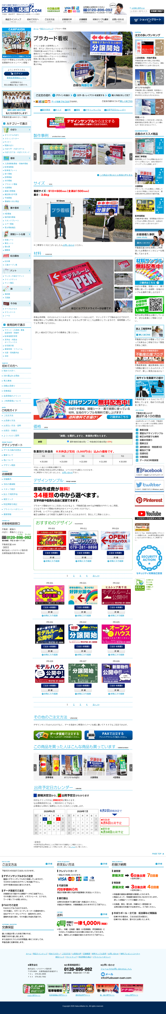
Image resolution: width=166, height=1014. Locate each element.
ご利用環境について (12, 401)
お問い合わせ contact (118, 20)
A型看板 (8, 214)
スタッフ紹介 (9, 489)
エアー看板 (9, 224)
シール (7, 316)
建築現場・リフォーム (14, 349)
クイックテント (11, 279)
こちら (73, 847)
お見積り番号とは (138, 8)
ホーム (36, 29)
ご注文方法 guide (49, 20)
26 (58, 830)
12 (58, 823)
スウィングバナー (12, 139)
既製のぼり (9, 145)
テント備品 (9, 283)
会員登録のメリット (12, 396)
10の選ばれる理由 (11, 376)
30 (45, 833)
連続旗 (7, 294)
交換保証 (7, 391)
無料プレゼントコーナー (130, 954)
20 (63, 826)
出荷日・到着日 (10, 430)
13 (63, 823)
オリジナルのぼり (143, 87)
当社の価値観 (9, 484)
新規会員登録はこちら (16, 78)
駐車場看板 (140, 216)
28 (36, 833)
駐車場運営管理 (11, 336)
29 (40, 833)
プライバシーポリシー (13, 509)
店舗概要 (86, 954)
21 (36, 830)
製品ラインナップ (46, 29)
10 (49, 823)
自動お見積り (9, 386)
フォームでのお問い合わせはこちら (116, 969)
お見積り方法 (9, 420)
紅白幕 (7, 261)
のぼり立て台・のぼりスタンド (17, 152)
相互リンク (8, 499)
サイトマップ (71, 957)
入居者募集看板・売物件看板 (16, 164)
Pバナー (8, 142)
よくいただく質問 (11, 435)
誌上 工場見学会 (11, 494)
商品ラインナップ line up (13, 20)
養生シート (9, 243)
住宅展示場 (9, 346)
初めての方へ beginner (32, 20)
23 (45, 830)
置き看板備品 (10, 227)
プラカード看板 (11, 184)
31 (92, 833)
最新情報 (7, 514)
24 (49, 830)
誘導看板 (8, 177)
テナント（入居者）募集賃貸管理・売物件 (14, 331)
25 (54, 830)
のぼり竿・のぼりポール (14, 149)
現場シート (140, 117)
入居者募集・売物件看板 (145, 58)
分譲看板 (139, 186)
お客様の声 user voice (66, 20)
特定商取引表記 (10, 504)
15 (40, 826)
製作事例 (46, 110)
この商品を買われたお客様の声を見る (116, 175)
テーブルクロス (11, 309)
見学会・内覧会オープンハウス (11, 341)
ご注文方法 (8, 415)
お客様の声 (76, 954)
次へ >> (96, 576)
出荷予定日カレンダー (116, 110)
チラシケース (10, 312)
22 (40, 830)
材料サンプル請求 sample (100, 20)
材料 (69, 110)
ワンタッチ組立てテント (14, 276)
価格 (78, 110)
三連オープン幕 (11, 265)
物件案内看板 (10, 217)
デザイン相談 (9, 465)
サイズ (58, 110)
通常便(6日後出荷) (78, 442)
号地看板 (8, 198)
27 (63, 830)
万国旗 (7, 298)
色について (8, 460)
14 (36, 826)
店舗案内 (7, 479)
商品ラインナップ (40, 954)
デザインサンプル (93, 110)
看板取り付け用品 (12, 201)
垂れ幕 (7, 247)
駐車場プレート (11, 170)
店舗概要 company (83, 20)
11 (54, 823)
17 (49, 826)
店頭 (6, 356)
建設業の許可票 (11, 194)
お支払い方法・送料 (12, 425)
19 (58, 826)
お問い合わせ (68, 245)
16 (45, 826)
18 (54, 826)
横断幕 (7, 250)
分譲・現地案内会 (12, 353)
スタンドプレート (12, 220)
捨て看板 (8, 174)
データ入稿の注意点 (12, 450)
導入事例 (7, 381)
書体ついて (8, 455)
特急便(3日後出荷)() (101, 442)
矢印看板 (8, 181)
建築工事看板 (141, 156)
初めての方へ (9, 371)
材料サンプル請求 (99, 954)
